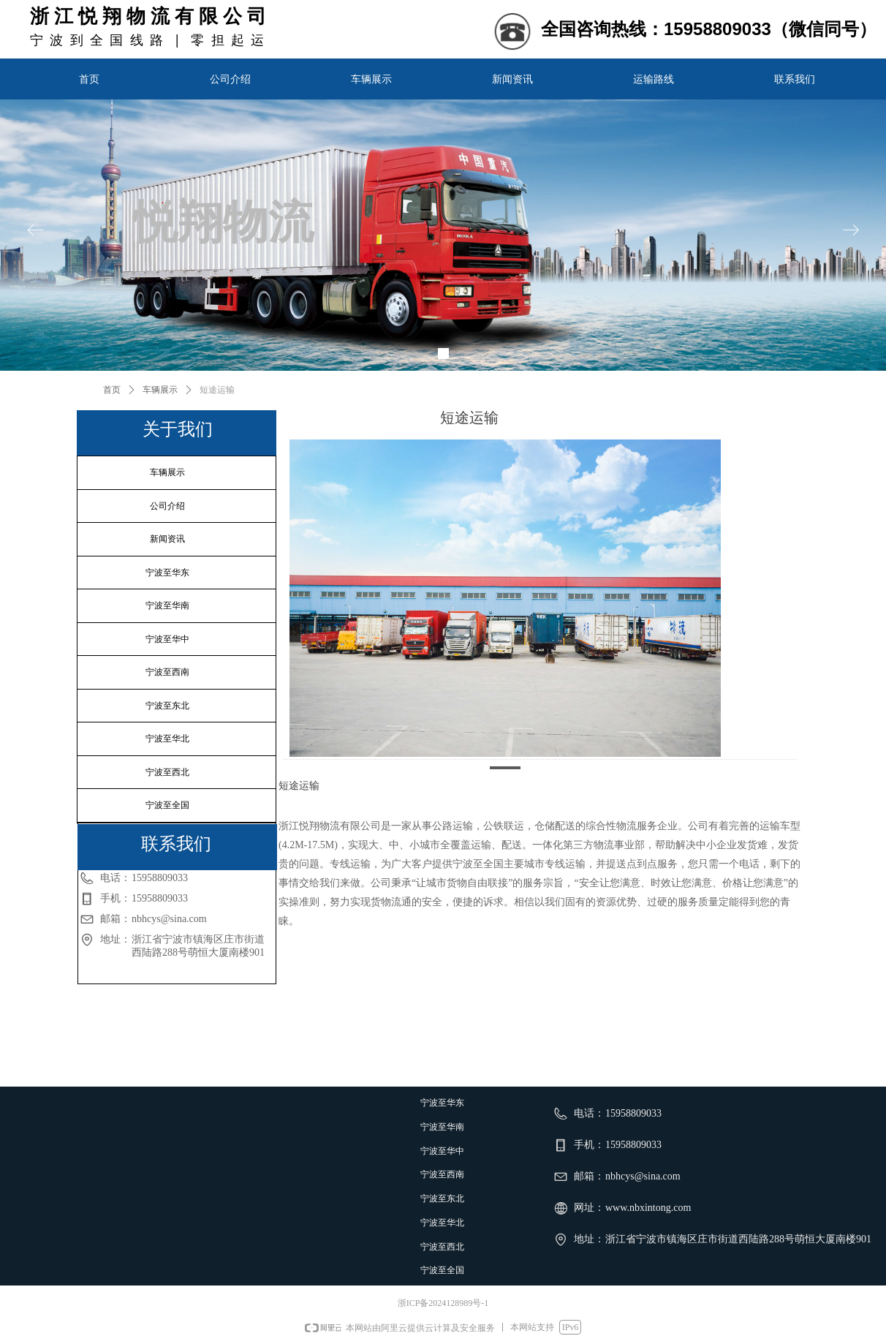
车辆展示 (160, 390)
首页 (112, 390)
